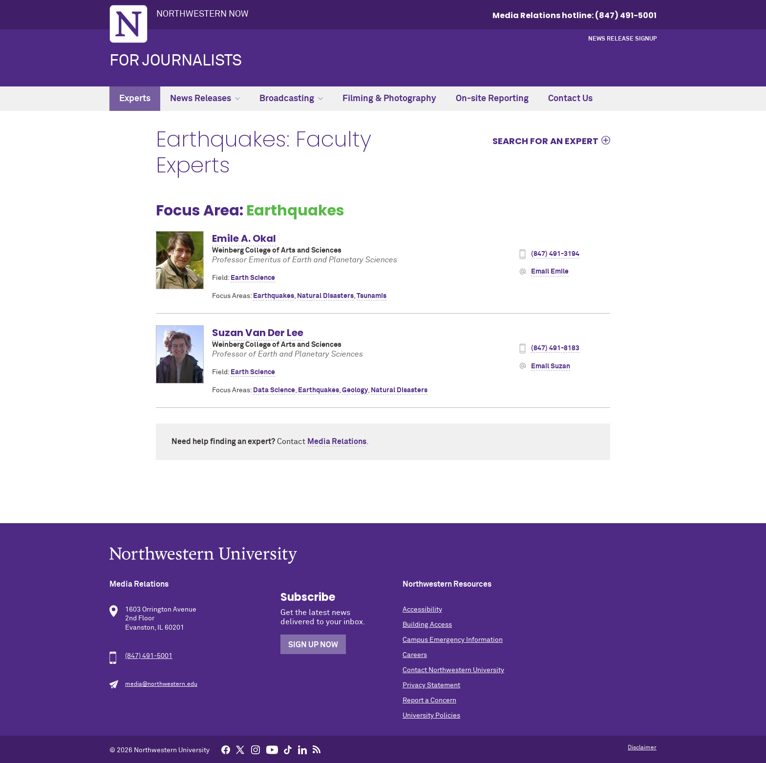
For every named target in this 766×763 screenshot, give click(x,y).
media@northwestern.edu (161, 684)
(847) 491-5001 (148, 656)
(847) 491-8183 (555, 348)
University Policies (431, 715)
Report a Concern (429, 700)
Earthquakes (273, 296)
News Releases (205, 98)
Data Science (274, 390)
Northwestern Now (202, 14)
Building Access (427, 624)
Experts (134, 98)
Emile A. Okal (244, 238)
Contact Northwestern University (453, 670)
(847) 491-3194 (555, 254)
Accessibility (422, 609)
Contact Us (570, 98)
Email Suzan (550, 366)
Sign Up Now (313, 645)
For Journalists (175, 61)
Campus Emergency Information (453, 639)
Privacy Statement (431, 685)
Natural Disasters (325, 296)
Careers (415, 655)
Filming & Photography (389, 98)
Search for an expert (545, 141)
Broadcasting (291, 98)
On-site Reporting (492, 98)
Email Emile (550, 271)
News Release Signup (622, 39)
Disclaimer (642, 748)
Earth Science (253, 278)
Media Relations (336, 441)
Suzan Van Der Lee (257, 332)
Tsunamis (371, 296)
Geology (355, 390)
